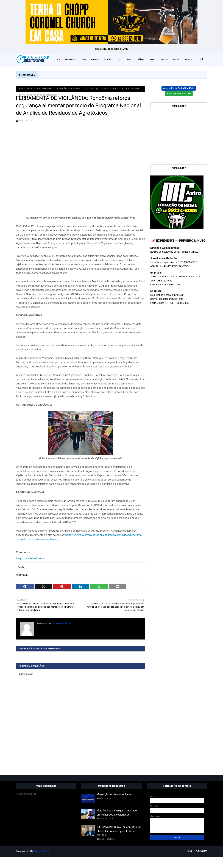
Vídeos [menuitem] (141, 59)
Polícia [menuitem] (118, 59)
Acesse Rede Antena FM (178, 93)
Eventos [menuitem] (152, 59)
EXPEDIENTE (201, 851)
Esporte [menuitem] (94, 59)
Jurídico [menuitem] (164, 59)
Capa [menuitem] (58, 59)
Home (189, 851)
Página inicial (25, 88)
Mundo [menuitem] (176, 59)
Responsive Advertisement (31, 558)
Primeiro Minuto (62, 623)
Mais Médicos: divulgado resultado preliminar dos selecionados (117, 812)
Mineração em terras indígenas (115, 794)
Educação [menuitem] (107, 59)
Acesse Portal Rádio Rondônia (178, 88)
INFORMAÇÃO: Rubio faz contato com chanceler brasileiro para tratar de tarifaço (119, 831)
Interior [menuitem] (130, 59)
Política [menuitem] (83, 59)
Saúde (37, 88)
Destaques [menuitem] (188, 59)
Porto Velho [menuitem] (70, 59)
